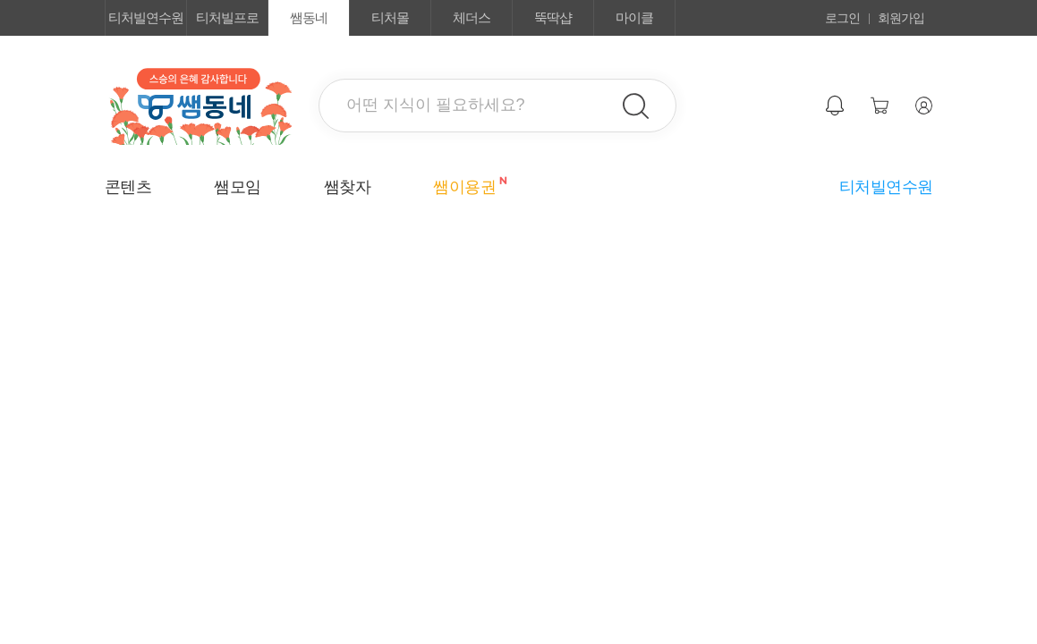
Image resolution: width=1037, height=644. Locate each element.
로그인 (842, 18)
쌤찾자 (347, 187)
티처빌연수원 (145, 17)
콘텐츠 (128, 187)
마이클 (634, 17)
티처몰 (390, 17)
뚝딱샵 (553, 17)
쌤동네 (308, 17)
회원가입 (901, 18)
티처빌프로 (227, 17)
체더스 (471, 17)
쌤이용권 (464, 186)
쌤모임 (237, 187)
